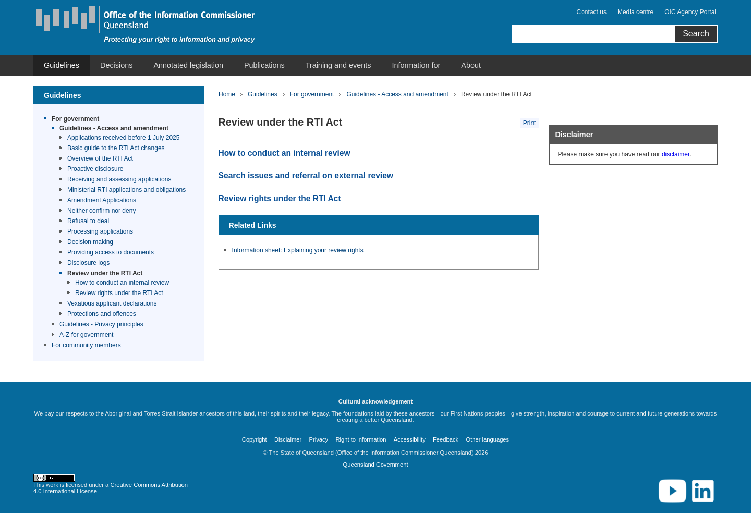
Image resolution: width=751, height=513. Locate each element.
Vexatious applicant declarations (111, 303)
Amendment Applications (101, 200)
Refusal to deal (88, 221)
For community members (86, 345)
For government (75, 119)
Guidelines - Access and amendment (113, 128)
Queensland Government (375, 464)
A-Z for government (86, 334)
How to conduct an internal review (122, 282)
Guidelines (61, 65)
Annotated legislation (188, 65)
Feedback (445, 439)
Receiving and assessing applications (119, 179)
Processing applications (100, 231)
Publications (264, 65)
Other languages (487, 439)
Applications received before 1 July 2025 (123, 137)
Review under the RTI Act (104, 273)
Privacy (319, 439)
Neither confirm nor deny (101, 210)
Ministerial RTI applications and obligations (126, 189)
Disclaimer (287, 439)
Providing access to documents (110, 252)
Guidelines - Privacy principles (101, 324)
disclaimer (675, 154)
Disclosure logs (88, 262)
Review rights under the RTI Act (119, 293)
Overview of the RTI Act (100, 158)
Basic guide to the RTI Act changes (116, 148)
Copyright (254, 439)
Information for (416, 65)
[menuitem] (61, 65)
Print (529, 123)
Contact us (592, 12)
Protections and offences (101, 313)
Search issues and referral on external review (306, 175)
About (471, 65)
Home (227, 94)
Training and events (338, 65)
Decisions (116, 65)
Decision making (90, 242)
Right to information (360, 439)
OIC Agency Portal (690, 12)
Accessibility (410, 439)
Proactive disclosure (95, 169)
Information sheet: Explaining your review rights (298, 250)
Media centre (635, 12)
